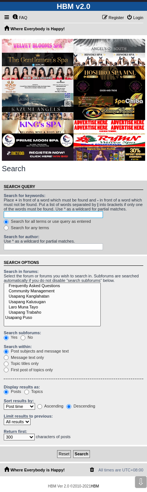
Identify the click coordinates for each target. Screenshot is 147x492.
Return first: (15, 431)
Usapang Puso (52, 317)
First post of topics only (28, 370)
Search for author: (21, 236)
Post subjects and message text (36, 351)
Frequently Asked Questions (52, 286)
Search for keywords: (25, 195)
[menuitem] (19, 17)
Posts (12, 391)
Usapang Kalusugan (52, 302)
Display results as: (22, 387)
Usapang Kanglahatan (52, 296)
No (27, 337)
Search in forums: (21, 271)
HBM (95, 486)
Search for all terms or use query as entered (47, 221)
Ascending (50, 406)
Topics (33, 391)
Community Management (52, 291)
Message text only (24, 357)
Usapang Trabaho (52, 312)
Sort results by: (19, 401)
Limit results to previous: (28, 416)
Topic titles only (21, 363)
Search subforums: (22, 332)
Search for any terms (26, 227)
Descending (80, 406)
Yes (11, 337)
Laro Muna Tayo (52, 307)
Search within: (18, 346)
